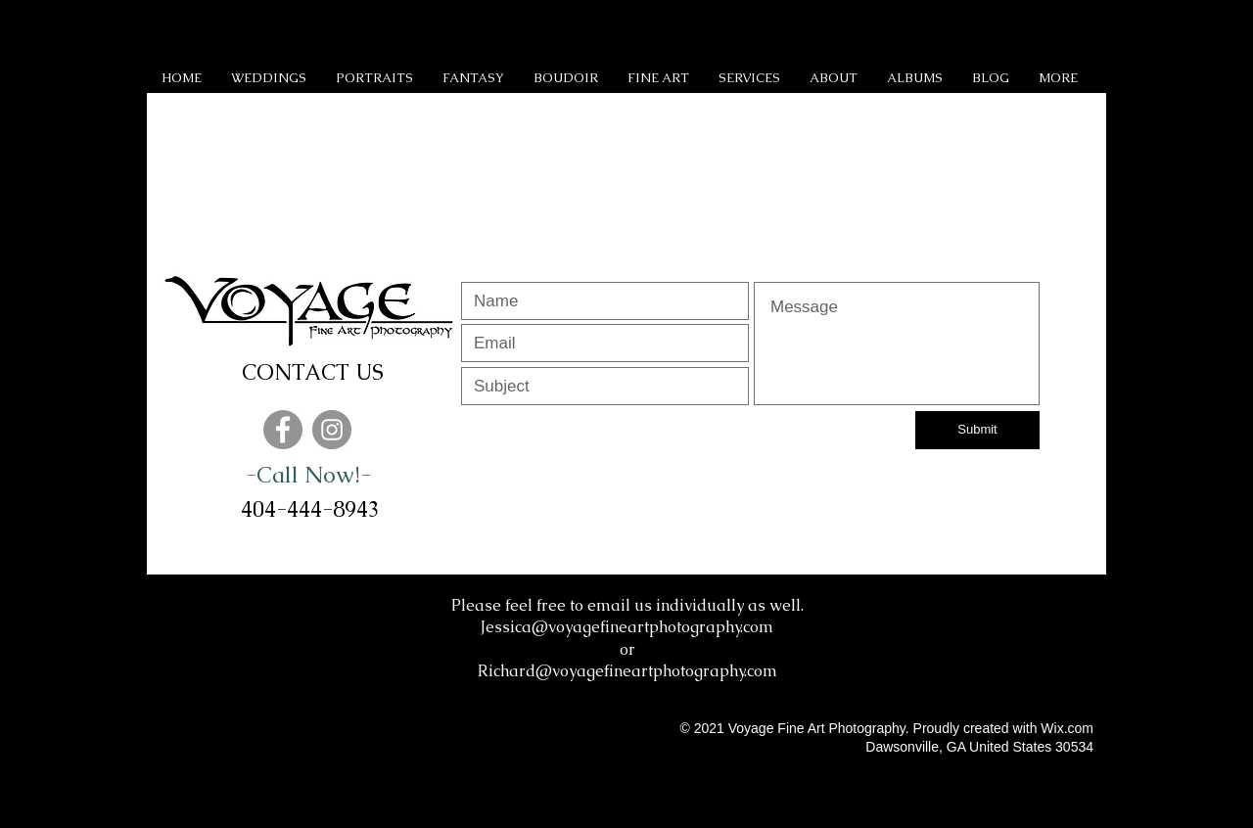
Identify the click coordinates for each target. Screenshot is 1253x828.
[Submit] (977, 430)
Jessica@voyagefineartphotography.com (627, 627)
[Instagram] (331, 429)
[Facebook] (282, 429)
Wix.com (1067, 728)
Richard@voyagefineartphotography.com (627, 671)
